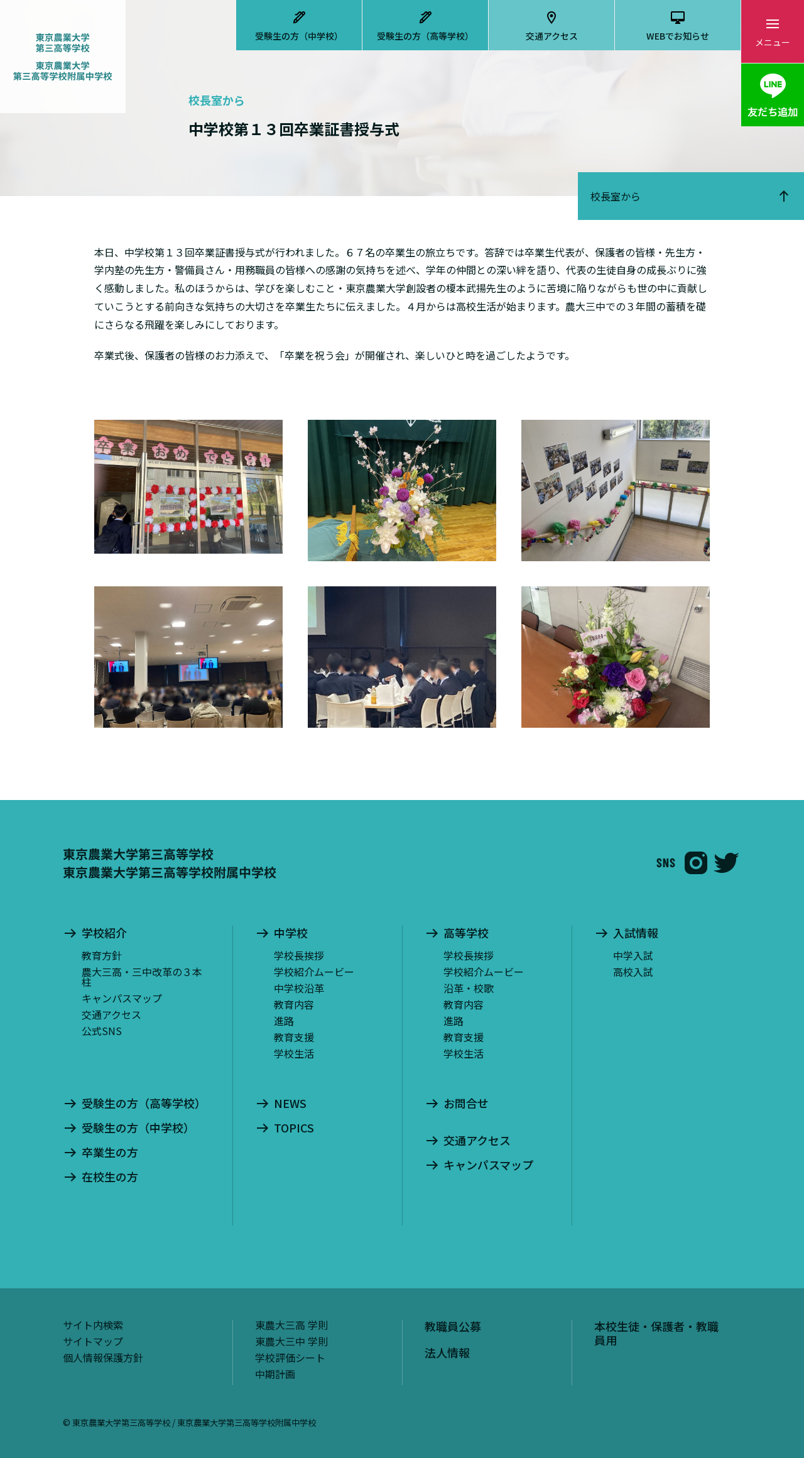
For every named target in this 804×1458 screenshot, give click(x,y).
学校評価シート (290, 1357)
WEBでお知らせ (677, 36)
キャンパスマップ (122, 998)
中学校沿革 (299, 987)
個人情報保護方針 (103, 1357)
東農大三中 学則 (291, 1341)
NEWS (290, 1103)
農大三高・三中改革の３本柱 (142, 976)
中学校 (291, 933)
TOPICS (294, 1128)
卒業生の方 (110, 1152)
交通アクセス (552, 36)
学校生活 (294, 1053)
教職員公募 (453, 1326)
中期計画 (275, 1373)
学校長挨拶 (299, 955)
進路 (284, 1020)
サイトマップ (93, 1341)
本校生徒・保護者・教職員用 (656, 1333)
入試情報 (635, 933)
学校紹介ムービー (314, 971)
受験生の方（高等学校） (425, 36)
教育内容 (294, 1004)
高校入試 (633, 971)
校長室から (615, 196)
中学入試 (633, 955)
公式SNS (102, 1030)
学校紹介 (104, 933)
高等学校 (466, 933)
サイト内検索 (93, 1324)
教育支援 (294, 1036)
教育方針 (102, 955)
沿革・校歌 (468, 987)
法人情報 (447, 1352)
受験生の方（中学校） (299, 36)
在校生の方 (110, 1177)
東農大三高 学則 (291, 1324)
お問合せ (466, 1103)
